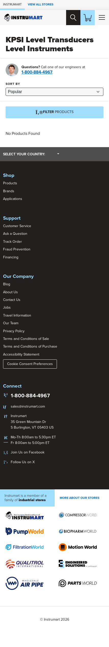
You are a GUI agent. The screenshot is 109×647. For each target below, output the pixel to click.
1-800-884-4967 (36, 72)
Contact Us (11, 300)
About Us (10, 292)
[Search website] (73, 17)
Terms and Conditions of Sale (26, 339)
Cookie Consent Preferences (30, 364)
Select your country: (31, 154)
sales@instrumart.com (28, 406)
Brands (8, 191)
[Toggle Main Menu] (102, 17)
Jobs (7, 307)
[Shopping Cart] (87, 17)
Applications (12, 199)
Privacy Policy (14, 331)
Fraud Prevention (16, 249)
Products (10, 183)
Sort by (13, 84)
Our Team (10, 323)
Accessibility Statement (21, 354)
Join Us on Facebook (27, 452)
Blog (6, 284)
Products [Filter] (54, 112)
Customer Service (17, 226)
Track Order (12, 241)
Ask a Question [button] (15, 233)
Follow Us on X (23, 462)
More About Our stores (79, 498)
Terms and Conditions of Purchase (30, 346)
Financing (10, 257)
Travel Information (17, 315)
